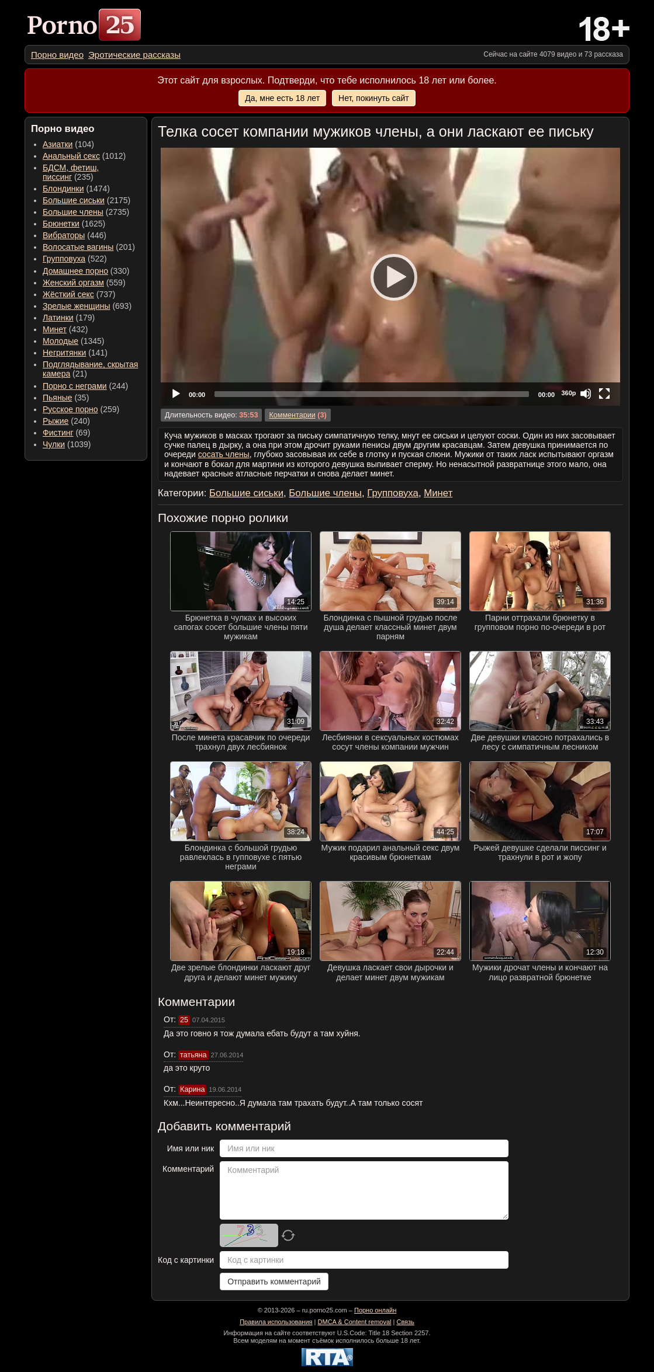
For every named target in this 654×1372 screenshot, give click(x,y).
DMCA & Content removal (355, 1321)
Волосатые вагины (78, 247)
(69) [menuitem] (66, 432)
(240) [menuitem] (66, 421)
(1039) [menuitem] (67, 444)
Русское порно (70, 409)
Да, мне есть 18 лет (282, 98)
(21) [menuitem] (90, 369)
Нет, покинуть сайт (373, 98)
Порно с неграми (75, 386)
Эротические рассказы (134, 55)
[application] (390, 277)
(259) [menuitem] (81, 409)
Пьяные (57, 397)
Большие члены (73, 212)
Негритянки (64, 352)
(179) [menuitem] (69, 317)
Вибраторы (64, 235)
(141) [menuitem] (75, 352)
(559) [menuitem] (84, 282)
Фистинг (58, 432)
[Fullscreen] (604, 393)
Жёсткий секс (68, 294)
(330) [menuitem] (86, 271)
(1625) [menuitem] (74, 223)
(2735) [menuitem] (86, 212)
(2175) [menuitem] (86, 200)
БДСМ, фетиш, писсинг (71, 172)
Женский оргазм (73, 282)
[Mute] (585, 393)
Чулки (54, 444)
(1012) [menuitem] (84, 156)
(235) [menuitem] (71, 172)
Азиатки (57, 144)
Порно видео (57, 55)
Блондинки (63, 188)
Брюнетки (61, 223)
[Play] (390, 276)
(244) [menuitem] (85, 386)
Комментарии (292, 415)
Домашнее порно (75, 271)
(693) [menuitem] (87, 306)
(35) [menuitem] (66, 397)
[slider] (371, 394)
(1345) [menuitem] (73, 341)
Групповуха (64, 258)
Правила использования (276, 1321)
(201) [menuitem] (89, 247)
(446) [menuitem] (74, 235)
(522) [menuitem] (75, 258)
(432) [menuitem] (65, 329)
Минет (55, 329)
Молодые (60, 341)
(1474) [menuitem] (76, 188)
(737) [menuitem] (79, 294)
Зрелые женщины (76, 306)
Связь (405, 1321)
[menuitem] (57, 55)
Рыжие (55, 421)
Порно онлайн (375, 1310)
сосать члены (224, 454)
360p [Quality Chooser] (568, 392)
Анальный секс (71, 156)
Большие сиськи (74, 200)
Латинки (58, 317)
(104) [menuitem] (68, 144)
